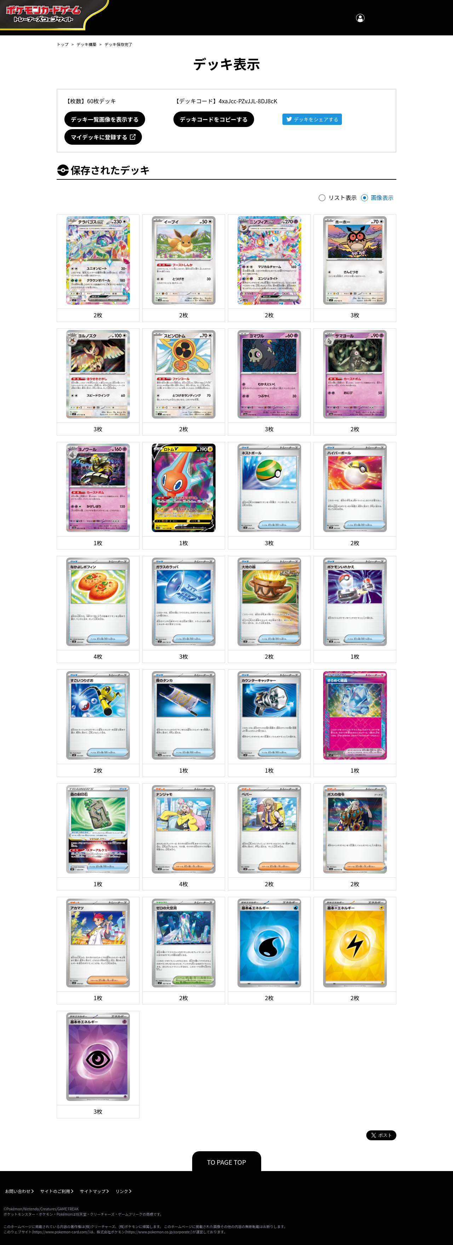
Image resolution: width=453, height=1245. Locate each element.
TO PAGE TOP (226, 1161)
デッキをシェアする (316, 119)
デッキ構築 (86, 44)
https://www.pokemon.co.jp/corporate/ (158, 1231)
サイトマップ (92, 1191)
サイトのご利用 (55, 1191)
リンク (121, 1191)
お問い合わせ (17, 1191)
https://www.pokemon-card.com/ (60, 1231)
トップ (63, 44)
